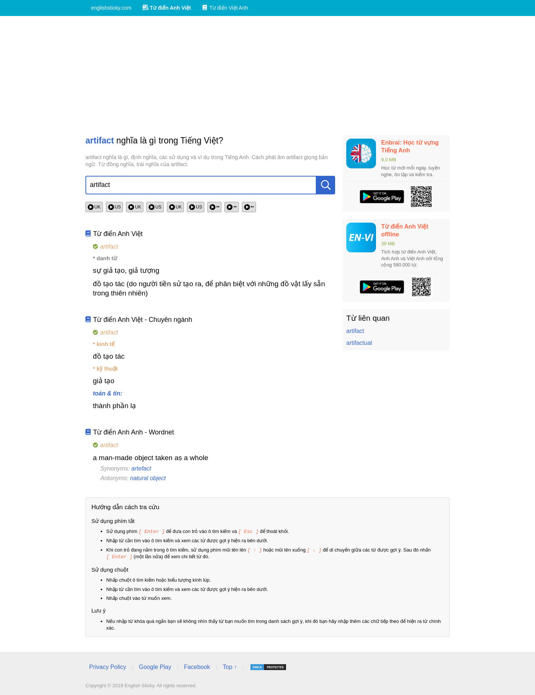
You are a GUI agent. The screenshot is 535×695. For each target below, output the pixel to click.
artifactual (359, 343)
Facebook (197, 666)
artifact (355, 331)
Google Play (155, 666)
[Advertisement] (267, 75)
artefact (141, 468)
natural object (148, 478)
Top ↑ (230, 666)
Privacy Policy (107, 666)
